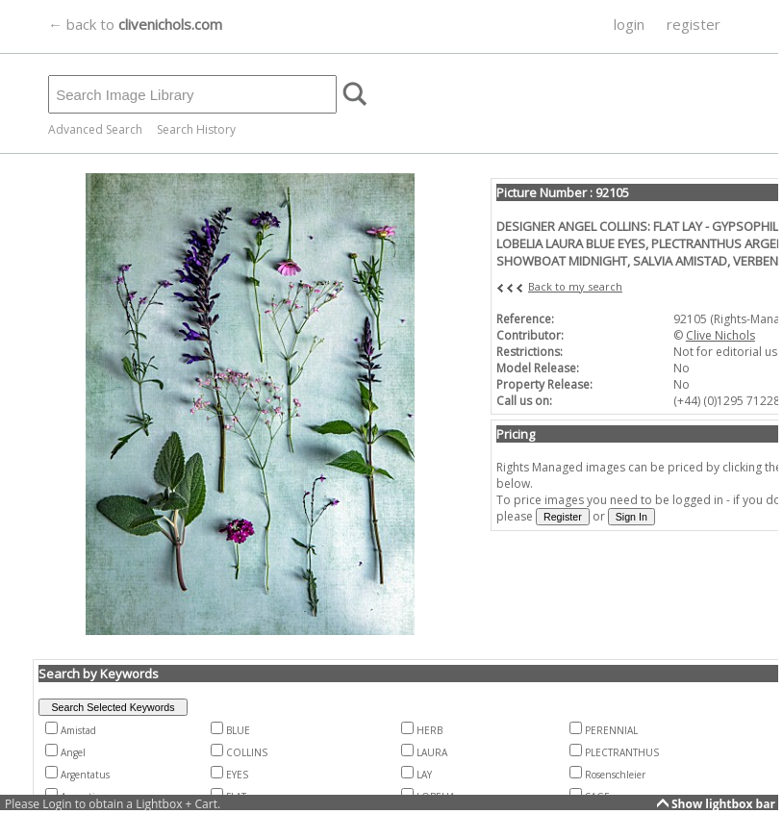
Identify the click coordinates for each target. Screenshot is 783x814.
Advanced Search (95, 129)
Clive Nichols (720, 335)
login (629, 24)
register (693, 24)
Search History (196, 129)
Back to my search (575, 286)
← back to (135, 24)
